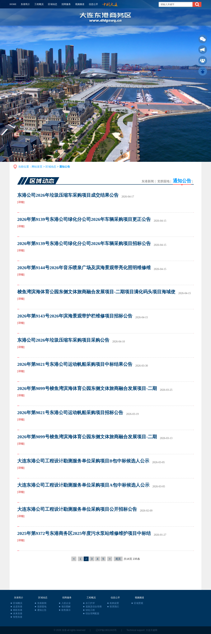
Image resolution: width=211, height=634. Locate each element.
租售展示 (66, 610)
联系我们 (114, 606)
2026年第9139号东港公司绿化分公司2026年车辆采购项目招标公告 (84, 243)
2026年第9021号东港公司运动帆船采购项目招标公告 (70, 412)
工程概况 (39, 4)
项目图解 (66, 606)
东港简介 (25, 4)
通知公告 (182, 180)
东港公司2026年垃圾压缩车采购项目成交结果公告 (68, 195)
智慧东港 (17, 617)
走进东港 (17, 606)
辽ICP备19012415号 (106, 630)
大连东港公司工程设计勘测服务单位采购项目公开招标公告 (77, 509)
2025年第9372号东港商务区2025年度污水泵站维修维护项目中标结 (84, 533)
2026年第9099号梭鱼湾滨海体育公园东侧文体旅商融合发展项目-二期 (87, 388)
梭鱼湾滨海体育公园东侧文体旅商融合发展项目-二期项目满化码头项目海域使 (96, 291)
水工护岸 (90, 603)
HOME (13, 4)
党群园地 (163, 181)
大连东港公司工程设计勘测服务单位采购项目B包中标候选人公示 (83, 460)
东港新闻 (148, 181)
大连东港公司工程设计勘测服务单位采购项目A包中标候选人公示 (83, 485)
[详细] (20, 202)
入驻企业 (66, 603)
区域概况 (17, 603)
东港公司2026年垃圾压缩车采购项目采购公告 (63, 340)
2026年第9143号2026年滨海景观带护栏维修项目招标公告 (74, 315)
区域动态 (52, 4)
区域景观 (138, 603)
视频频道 (79, 4)
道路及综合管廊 (94, 606)
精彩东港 (17, 610)
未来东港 (17, 613)
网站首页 (37, 166)
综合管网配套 (92, 613)
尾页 (118, 558)
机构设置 (114, 603)
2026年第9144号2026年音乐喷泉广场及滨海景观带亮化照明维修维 (84, 267)
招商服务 (66, 4)
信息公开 (93, 4)
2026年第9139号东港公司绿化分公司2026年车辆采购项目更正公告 (84, 219)
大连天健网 (151, 630)
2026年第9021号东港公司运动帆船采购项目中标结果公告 (74, 364)
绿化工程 (90, 610)
